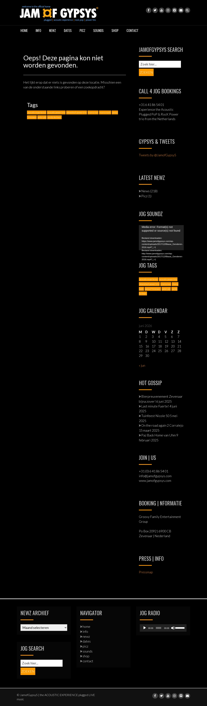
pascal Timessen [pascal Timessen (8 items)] (152, 288)
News (145, 191)
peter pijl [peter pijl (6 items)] (42, 117)
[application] (161, 237)
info (38, 30)
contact (132, 30)
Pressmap (146, 572)
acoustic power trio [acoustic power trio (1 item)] (56, 112)
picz (82, 30)
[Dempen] (173, 628)
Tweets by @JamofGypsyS (157, 155)
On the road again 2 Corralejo (162, 425)
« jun (142, 365)
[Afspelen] (144, 628)
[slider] (158, 628)
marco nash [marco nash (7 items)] (105, 112)
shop (115, 30)
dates (68, 30)
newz (52, 30)
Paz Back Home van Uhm (158, 435)
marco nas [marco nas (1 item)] (93, 112)
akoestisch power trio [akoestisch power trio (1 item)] (76, 112)
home (24, 30)
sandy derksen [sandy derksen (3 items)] (54, 117)
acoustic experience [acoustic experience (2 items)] (37, 112)
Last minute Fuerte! (155, 406)
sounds (98, 30)
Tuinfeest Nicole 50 (155, 416)
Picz (144, 196)
